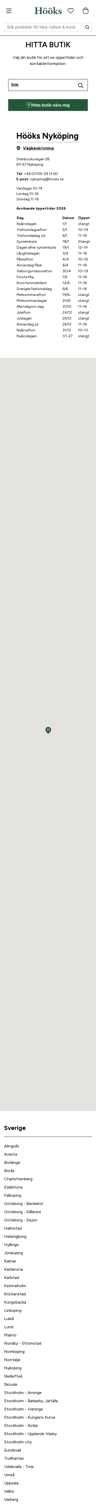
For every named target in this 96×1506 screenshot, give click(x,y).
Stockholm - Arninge (23, 1392)
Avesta (10, 1154)
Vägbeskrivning (35, 148)
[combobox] (48, 85)
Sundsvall (12, 1450)
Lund (8, 1326)
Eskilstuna (13, 1187)
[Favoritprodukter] (70, 10)
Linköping (13, 1310)
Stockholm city (18, 1441)
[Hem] (48, 10)
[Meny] (9, 11)
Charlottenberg (18, 1178)
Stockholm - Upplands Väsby (30, 1433)
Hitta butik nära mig (48, 105)
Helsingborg (15, 1236)
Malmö (10, 1335)
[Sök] (48, 27)
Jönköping (13, 1252)
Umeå (9, 1474)
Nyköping (13, 1367)
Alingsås (11, 1146)
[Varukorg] (85, 10)
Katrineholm (15, 1285)
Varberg (11, 1499)
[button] (48, 730)
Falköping (12, 1195)
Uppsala (11, 1483)
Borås (9, 1170)
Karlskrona (13, 1269)
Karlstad (11, 1277)
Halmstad (13, 1228)
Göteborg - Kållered (22, 1211)
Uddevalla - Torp (19, 1466)
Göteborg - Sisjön (20, 1220)
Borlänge (12, 1162)
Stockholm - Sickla (21, 1425)
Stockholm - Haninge (23, 1409)
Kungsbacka (15, 1302)
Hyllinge (11, 1244)
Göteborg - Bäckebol (23, 1203)
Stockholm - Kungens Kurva (29, 1417)
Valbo (9, 1491)
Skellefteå (13, 1376)
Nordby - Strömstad (22, 1343)
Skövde (10, 1384)
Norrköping (14, 1351)
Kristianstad (15, 1294)
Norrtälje (12, 1359)
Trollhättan (14, 1458)
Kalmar (10, 1261)
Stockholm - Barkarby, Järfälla (31, 1400)
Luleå (9, 1318)
